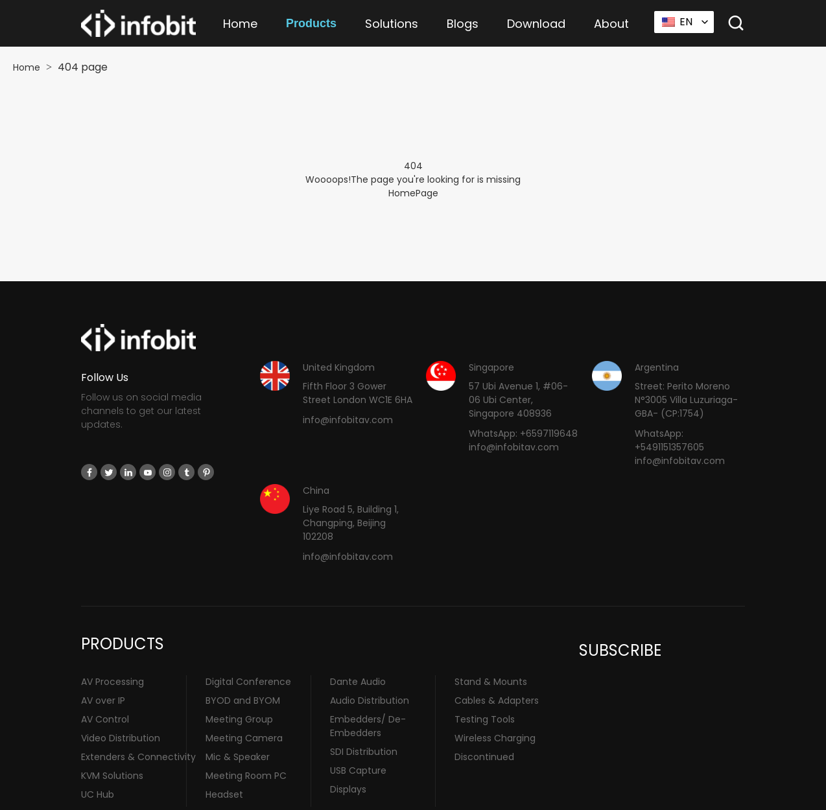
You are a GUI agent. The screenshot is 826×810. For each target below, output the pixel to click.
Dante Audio (358, 681)
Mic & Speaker (238, 756)
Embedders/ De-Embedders (368, 726)
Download (536, 24)
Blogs (462, 24)
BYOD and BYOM (243, 700)
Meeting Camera (244, 738)
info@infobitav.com (348, 419)
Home (240, 24)
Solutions (391, 24)
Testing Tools (484, 719)
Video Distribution (120, 738)
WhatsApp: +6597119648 (523, 433)
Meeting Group (239, 719)
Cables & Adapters (496, 700)
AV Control (105, 719)
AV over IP (103, 700)
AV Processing (112, 681)
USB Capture (358, 770)
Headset (224, 794)
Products (311, 23)
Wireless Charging (495, 738)
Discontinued (484, 756)
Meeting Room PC (246, 775)
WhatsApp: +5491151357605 (669, 440)
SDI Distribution (363, 751)
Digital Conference (248, 681)
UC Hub (97, 794)
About (611, 24)
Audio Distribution (369, 700)
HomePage (413, 193)
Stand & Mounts (490, 681)
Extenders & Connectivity (138, 756)
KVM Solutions (112, 775)
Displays (348, 789)
